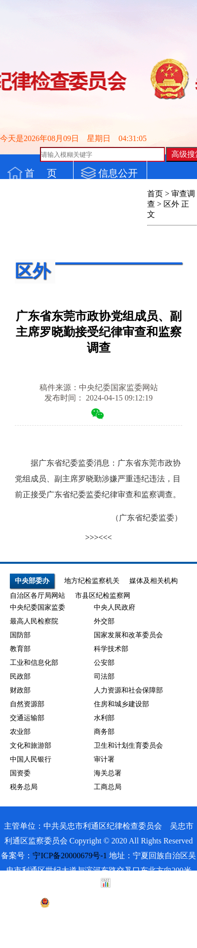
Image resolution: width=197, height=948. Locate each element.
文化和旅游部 (30, 745)
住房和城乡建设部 (121, 704)
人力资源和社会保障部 (128, 690)
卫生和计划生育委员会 (128, 745)
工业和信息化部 (34, 662)
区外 (171, 204)
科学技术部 (111, 649)
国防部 (20, 635)
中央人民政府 (114, 607)
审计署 (104, 759)
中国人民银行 (30, 759)
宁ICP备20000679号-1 (70, 855)
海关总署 (107, 773)
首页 (155, 193)
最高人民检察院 (34, 621)
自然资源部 (27, 704)
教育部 (20, 649)
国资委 (20, 773)
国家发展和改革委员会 (128, 635)
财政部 (20, 690)
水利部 (104, 718)
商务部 (104, 731)
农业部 (20, 731)
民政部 (20, 676)
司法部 (104, 676)
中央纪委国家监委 (37, 607)
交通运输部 (27, 718)
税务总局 (24, 787)
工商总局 (107, 787)
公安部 (104, 662)
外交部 (104, 621)
